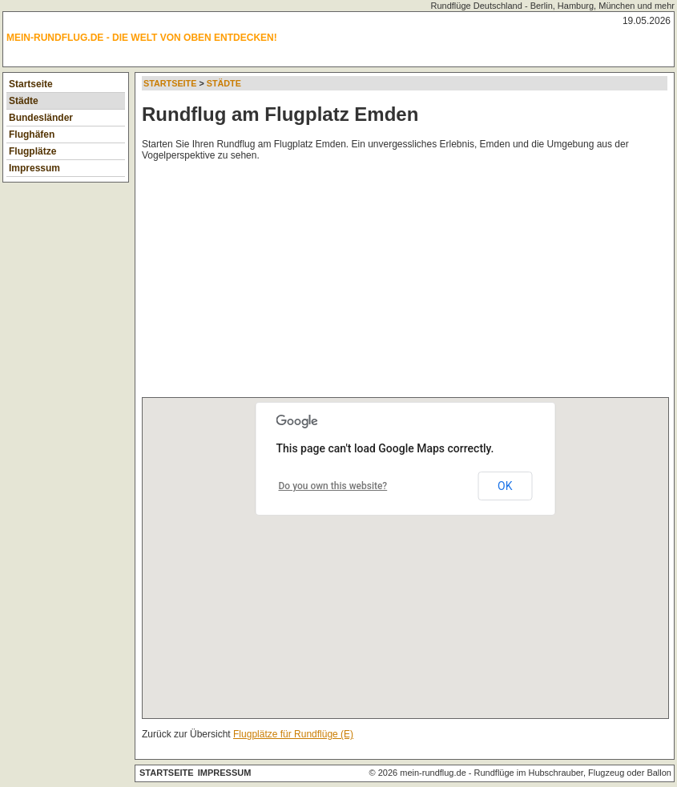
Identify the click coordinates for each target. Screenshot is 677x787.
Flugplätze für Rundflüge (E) (293, 734)
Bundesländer (41, 117)
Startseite (31, 84)
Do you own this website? (333, 486)
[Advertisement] (409, 283)
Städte (23, 100)
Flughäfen (31, 134)
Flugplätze (32, 151)
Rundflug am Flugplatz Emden (280, 114)
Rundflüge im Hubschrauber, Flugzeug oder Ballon (572, 772)
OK (505, 486)
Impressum (34, 168)
